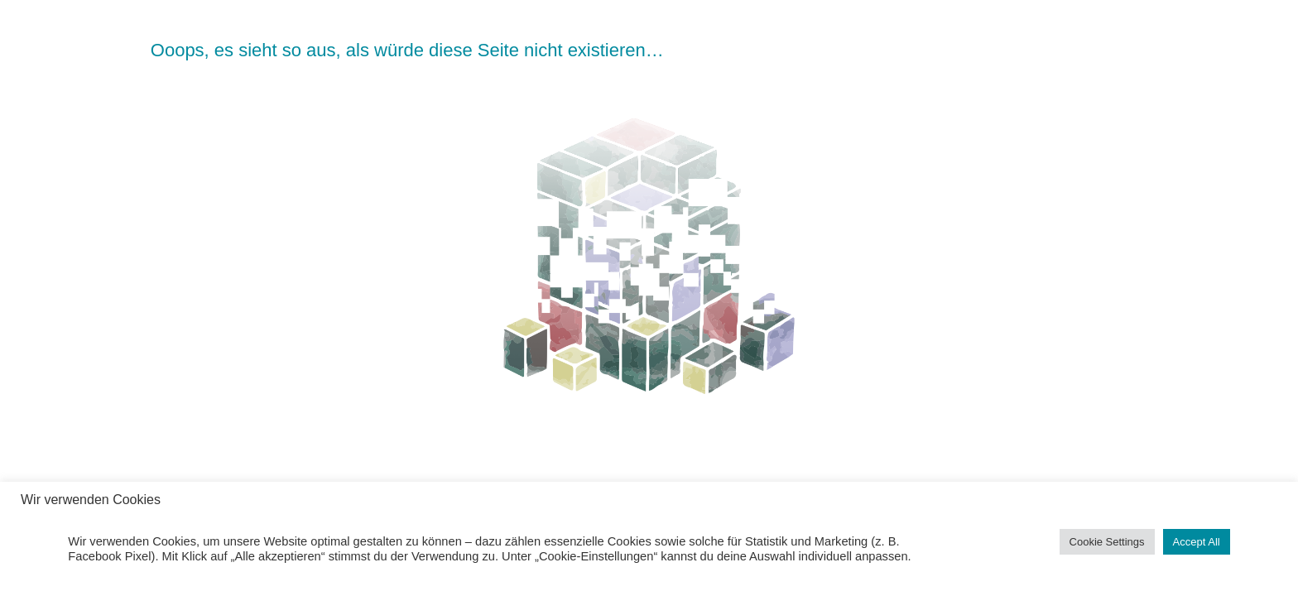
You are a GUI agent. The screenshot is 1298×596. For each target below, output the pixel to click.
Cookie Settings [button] (1107, 542)
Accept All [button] (1196, 542)
